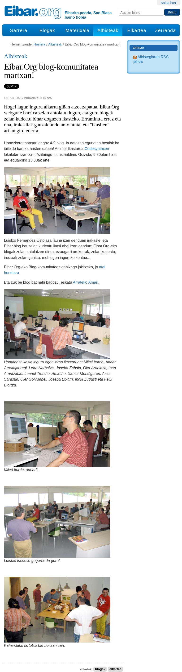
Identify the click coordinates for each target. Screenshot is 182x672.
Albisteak (107, 30)
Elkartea (136, 30)
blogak (100, 669)
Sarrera (18, 30)
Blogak (47, 30)
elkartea (115, 669)
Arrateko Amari (85, 282)
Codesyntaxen (97, 148)
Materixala (77, 30)
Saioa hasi (169, 3)
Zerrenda (165, 30)
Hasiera (39, 44)
